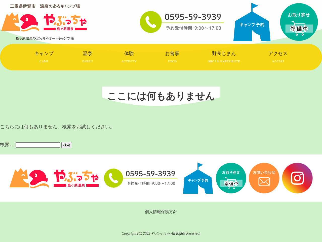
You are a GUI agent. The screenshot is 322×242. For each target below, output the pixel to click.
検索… (7, 144)
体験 (128, 57)
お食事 (172, 57)
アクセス (278, 57)
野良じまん (224, 57)
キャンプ (44, 57)
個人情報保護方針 (161, 212)
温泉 (87, 57)
